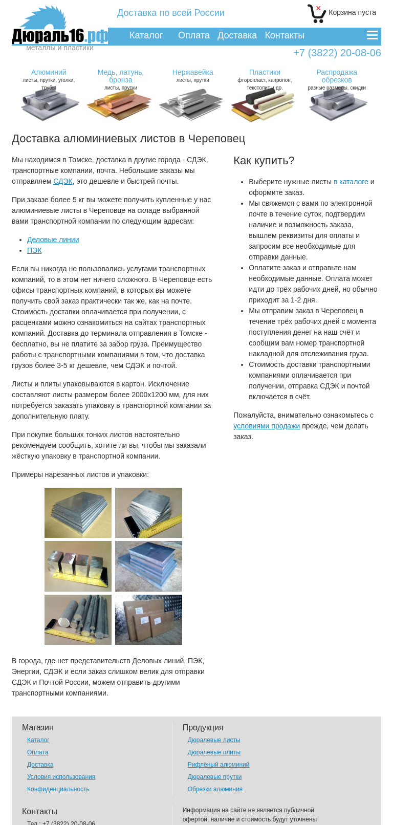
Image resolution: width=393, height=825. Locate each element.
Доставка (237, 35)
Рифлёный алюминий (219, 719)
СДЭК (63, 181)
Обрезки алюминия (215, 744)
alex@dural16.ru (70, 791)
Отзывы (38, 803)
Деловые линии (53, 239)
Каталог (146, 35)
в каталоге (351, 182)
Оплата (194, 35)
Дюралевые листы (214, 695)
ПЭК (34, 250)
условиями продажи (266, 426)
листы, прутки (121, 79)
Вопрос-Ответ (47, 815)
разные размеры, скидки (336, 79)
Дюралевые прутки (215, 731)
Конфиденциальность (58, 744)
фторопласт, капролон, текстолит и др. (265, 79)
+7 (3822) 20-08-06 (337, 53)
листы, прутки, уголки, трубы (48, 79)
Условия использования (61, 731)
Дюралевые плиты (214, 707)
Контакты (284, 35)
